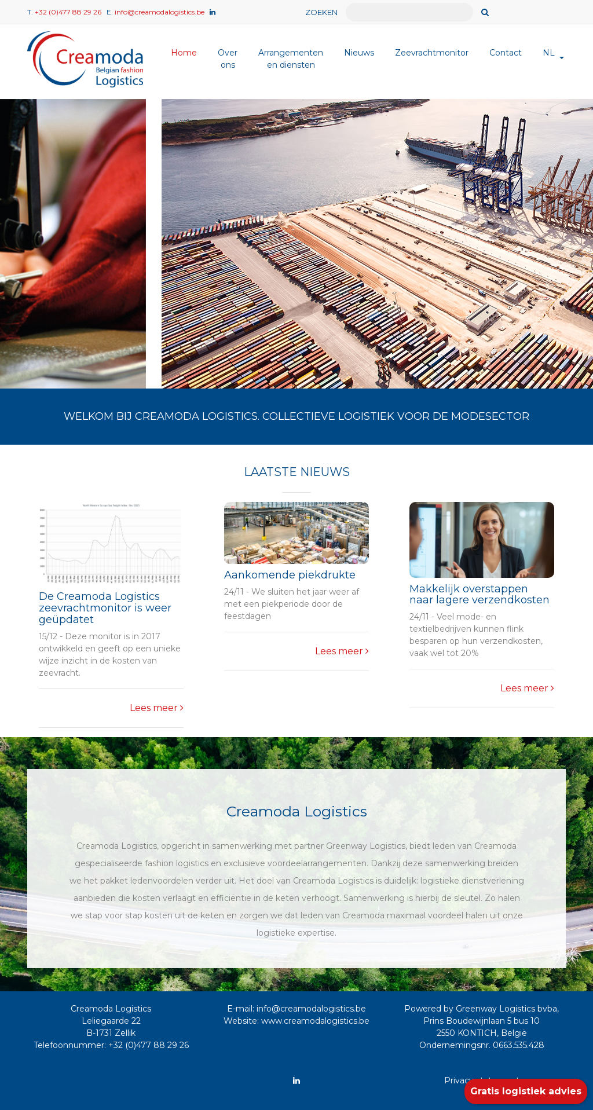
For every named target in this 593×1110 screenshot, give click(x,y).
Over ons (227, 58)
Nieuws (359, 52)
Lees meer (157, 707)
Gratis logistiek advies (525, 1091)
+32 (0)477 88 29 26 (68, 12)
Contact (505, 52)
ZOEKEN (321, 12)
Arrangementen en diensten (290, 58)
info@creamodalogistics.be (159, 12)
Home (184, 52)
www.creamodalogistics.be (315, 1021)
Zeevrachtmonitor (431, 52)
